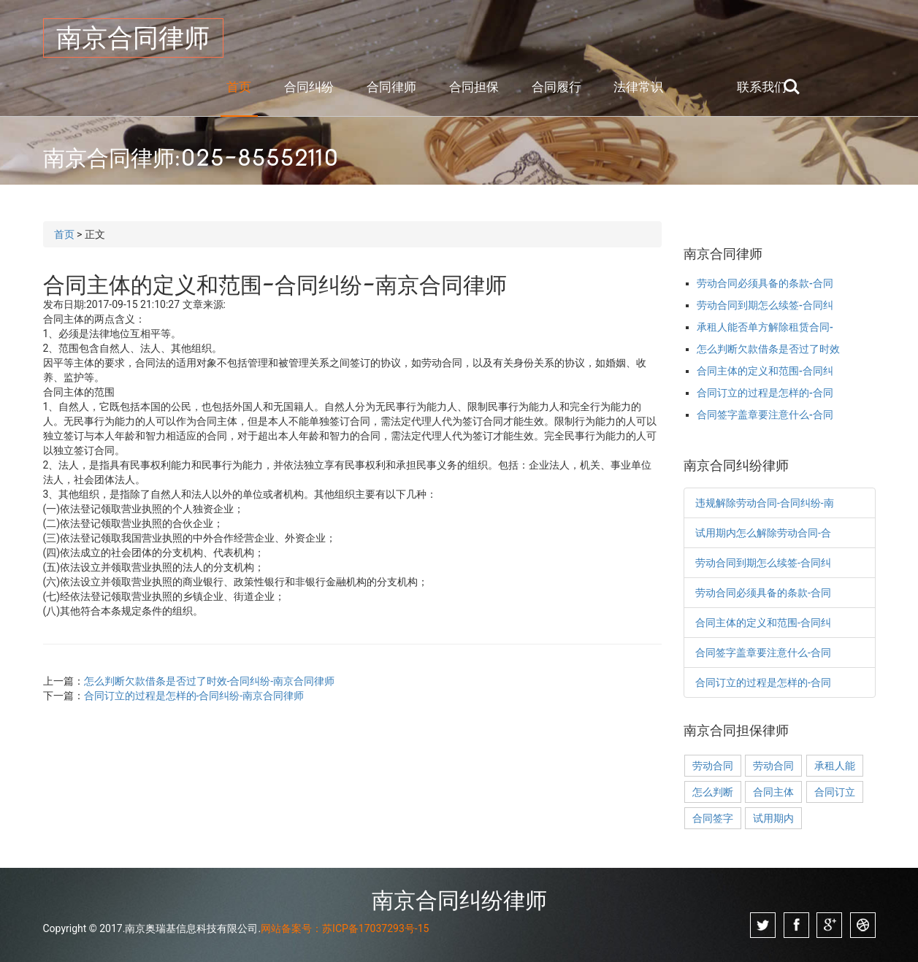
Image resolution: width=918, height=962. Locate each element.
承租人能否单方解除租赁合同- (765, 327)
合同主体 (773, 792)
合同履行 (556, 87)
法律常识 (638, 87)
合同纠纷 (309, 87)
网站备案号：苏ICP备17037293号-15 (345, 928)
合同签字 (712, 818)
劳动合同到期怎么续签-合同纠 (765, 305)
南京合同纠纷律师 (459, 900)
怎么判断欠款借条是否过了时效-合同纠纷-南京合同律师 (209, 681)
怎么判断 (712, 792)
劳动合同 (712, 765)
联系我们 (762, 87)
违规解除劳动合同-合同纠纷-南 (764, 503)
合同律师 (391, 87)
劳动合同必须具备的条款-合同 (765, 283)
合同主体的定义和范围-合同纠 (765, 371)
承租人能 (834, 765)
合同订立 (834, 792)
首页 (238, 87)
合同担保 (474, 87)
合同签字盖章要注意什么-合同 (765, 414)
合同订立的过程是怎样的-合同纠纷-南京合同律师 (194, 695)
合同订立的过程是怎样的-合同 (765, 393)
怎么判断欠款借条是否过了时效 (768, 349)
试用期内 (773, 818)
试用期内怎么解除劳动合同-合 (763, 533)
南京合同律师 (133, 37)
